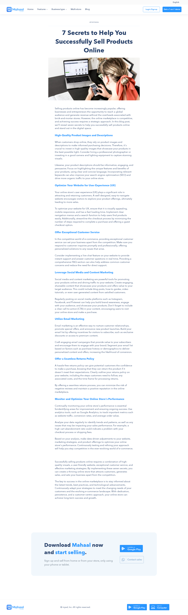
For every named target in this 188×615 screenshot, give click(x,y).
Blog (87, 9)
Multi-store (76, 9)
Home (30, 9)
